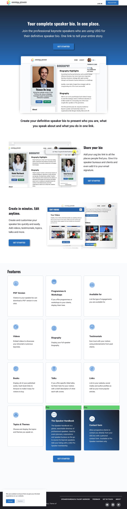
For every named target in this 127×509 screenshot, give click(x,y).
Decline (20, 501)
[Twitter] (119, 505)
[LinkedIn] (113, 505)
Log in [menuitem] (99, 4)
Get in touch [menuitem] (108, 499)
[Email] (107, 505)
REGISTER (112, 3)
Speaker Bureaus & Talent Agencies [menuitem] (75, 499)
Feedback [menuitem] (96, 499)
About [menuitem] (118, 499)
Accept (10, 501)
